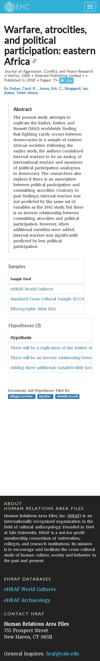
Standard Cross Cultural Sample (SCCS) (48, 299)
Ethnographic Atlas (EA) (33, 308)
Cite (66, 80)
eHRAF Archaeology (27, 600)
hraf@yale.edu (62, 654)
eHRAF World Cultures (31, 289)
